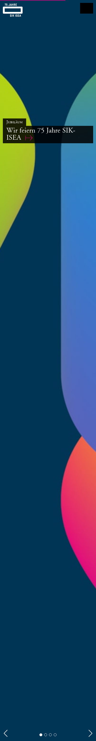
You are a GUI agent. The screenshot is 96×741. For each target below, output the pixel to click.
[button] (5, 733)
